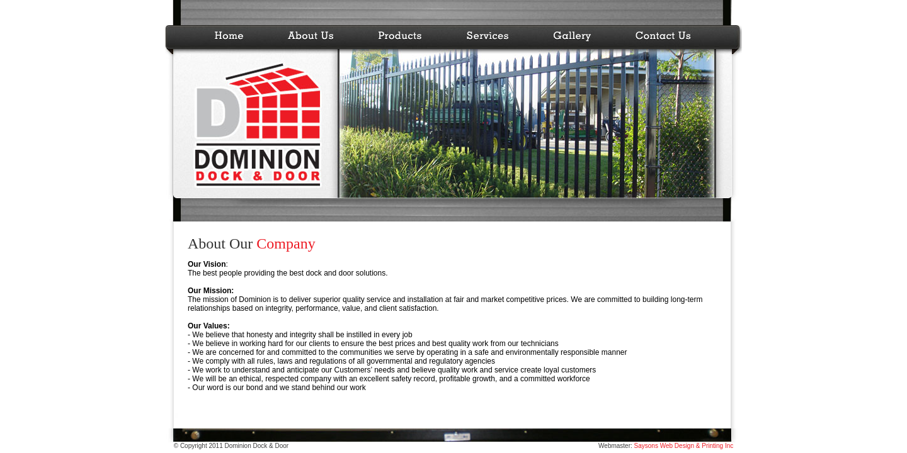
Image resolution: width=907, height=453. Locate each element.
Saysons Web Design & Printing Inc (682, 445)
